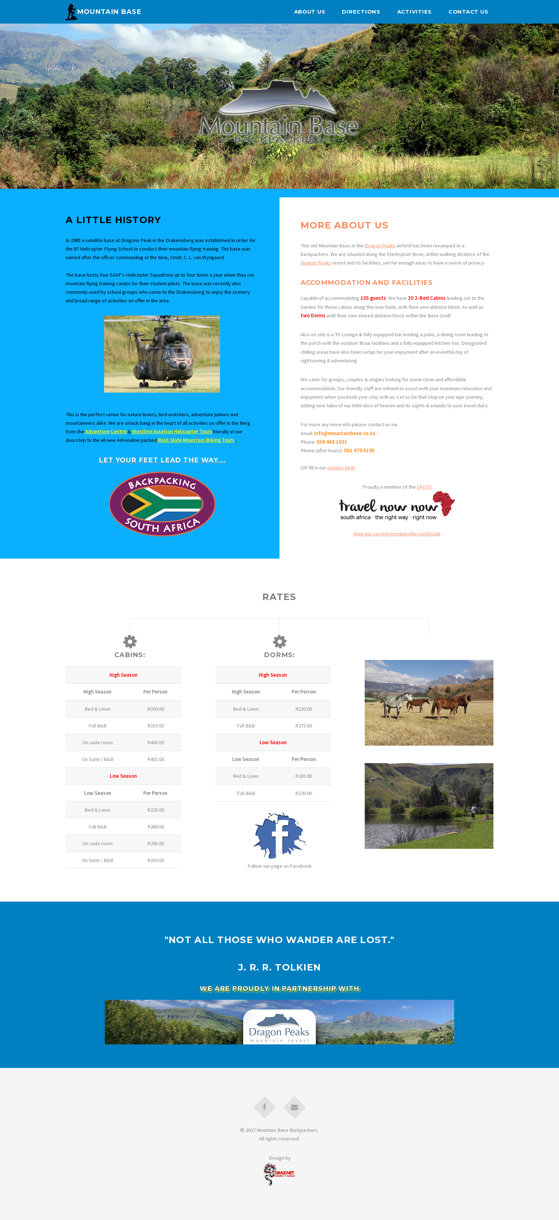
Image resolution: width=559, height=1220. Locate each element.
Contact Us (468, 12)
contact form (341, 467)
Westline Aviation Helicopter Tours (172, 431)
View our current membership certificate (397, 533)
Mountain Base (104, 11)
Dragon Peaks (380, 245)
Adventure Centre (105, 431)
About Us (309, 12)
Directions (361, 12)
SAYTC (424, 487)
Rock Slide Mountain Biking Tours (196, 440)
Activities (414, 12)
